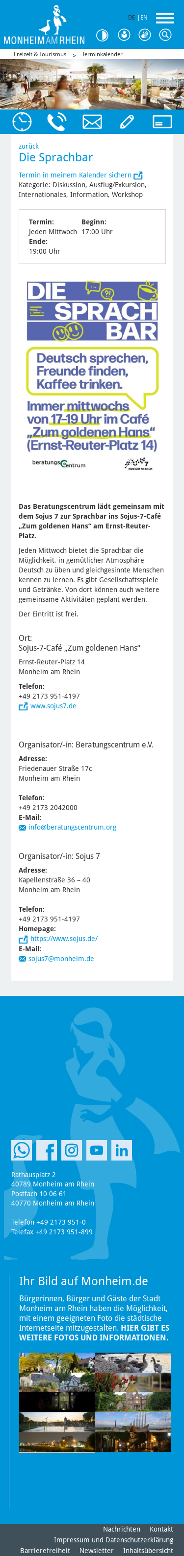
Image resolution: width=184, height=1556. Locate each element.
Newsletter (96, 1551)
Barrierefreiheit (45, 1551)
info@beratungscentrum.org (72, 827)
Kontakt (161, 1529)
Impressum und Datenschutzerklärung (113, 1540)
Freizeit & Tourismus (40, 54)
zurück (29, 146)
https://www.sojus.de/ (64, 938)
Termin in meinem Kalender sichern (76, 175)
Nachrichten (121, 1529)
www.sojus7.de (53, 706)
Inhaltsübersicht (148, 1551)
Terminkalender (102, 54)
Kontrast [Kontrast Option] (105, 35)
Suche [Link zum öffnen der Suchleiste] (167, 35)
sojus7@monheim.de (61, 959)
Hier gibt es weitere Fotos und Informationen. (94, 1332)
